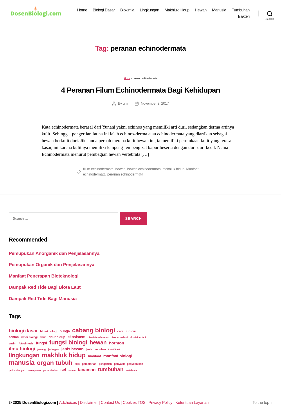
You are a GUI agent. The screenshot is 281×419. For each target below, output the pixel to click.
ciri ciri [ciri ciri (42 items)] (131, 331)
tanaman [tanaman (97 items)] (86, 369)
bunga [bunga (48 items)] (64, 331)
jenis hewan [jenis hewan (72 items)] (72, 349)
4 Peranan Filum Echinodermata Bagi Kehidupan (140, 90)
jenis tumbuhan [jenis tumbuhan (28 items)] (96, 349)
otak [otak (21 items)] (77, 364)
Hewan (201, 10)
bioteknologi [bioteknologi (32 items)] (48, 331)
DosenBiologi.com (39, 402)
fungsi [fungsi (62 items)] (41, 343)
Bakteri (244, 16)
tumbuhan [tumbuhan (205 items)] (110, 369)
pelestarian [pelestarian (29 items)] (89, 363)
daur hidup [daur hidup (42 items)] (57, 337)
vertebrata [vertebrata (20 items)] (131, 370)
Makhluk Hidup (177, 10)
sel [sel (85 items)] (63, 369)
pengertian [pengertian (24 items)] (105, 363)
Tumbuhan (241, 10)
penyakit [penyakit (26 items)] (119, 363)
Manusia (219, 10)
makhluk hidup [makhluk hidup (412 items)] (63, 355)
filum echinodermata (98, 169)
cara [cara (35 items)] (120, 331)
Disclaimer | (90, 402)
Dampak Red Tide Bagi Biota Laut (45, 287)
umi (125, 103)
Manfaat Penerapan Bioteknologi (43, 275)
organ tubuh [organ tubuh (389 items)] (54, 362)
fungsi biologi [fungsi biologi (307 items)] (68, 342)
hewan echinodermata (143, 169)
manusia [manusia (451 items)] (21, 362)
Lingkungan (149, 10)
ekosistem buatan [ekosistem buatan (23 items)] (98, 337)
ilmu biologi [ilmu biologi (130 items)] (22, 348)
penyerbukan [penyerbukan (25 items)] (135, 363)
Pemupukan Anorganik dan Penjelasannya (54, 253)
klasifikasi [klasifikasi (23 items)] (114, 349)
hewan (120, 169)
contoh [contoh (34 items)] (14, 337)
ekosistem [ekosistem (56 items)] (76, 337)
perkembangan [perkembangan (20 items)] (17, 370)
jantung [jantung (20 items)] (41, 349)
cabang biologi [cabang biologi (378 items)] (93, 330)
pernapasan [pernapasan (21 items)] (34, 370)
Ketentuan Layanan (192, 402)
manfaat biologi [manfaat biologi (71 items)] (117, 356)
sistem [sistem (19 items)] (72, 370)
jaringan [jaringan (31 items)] (53, 349)
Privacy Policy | (162, 402)
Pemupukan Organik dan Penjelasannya (51, 264)
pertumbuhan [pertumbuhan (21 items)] (50, 370)
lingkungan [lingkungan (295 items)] (24, 355)
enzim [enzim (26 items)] (12, 343)
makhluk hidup (173, 169)
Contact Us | (112, 402)
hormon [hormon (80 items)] (116, 343)
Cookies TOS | (135, 402)
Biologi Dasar (104, 10)
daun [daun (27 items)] (43, 337)
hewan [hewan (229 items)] (98, 342)
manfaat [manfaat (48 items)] (94, 356)
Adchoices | (69, 402)
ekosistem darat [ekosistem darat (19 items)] (119, 337)
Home (82, 10)
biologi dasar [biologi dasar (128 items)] (23, 330)
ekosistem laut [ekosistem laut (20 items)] (138, 337)
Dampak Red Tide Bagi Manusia (43, 298)
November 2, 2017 (155, 103)
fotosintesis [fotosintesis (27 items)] (25, 343)
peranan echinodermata (125, 174)
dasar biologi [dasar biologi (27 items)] (29, 337)
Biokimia (127, 10)
